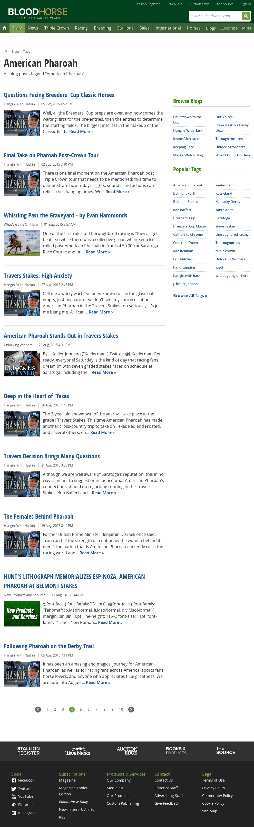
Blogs (211, 28)
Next (131, 709)
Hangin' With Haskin (19, 104)
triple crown (225, 251)
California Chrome (188, 234)
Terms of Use (213, 780)
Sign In (246, 4)
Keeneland (224, 193)
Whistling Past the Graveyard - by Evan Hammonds (65, 216)
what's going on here (232, 275)
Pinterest (22, 804)
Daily (17, 28)
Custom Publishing (123, 803)
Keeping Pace (183, 147)
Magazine (67, 780)
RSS (62, 817)
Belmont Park (184, 193)
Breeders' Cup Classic (190, 226)
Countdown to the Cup (187, 120)
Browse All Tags (188, 295)
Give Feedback (166, 803)
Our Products (118, 795)
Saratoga (223, 218)
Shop (176, 750)
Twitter (20, 788)
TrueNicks (174, 4)
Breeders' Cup (184, 218)
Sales (145, 28)
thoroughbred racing (232, 234)
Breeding (102, 28)
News (33, 28)
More (247, 28)
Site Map (209, 811)
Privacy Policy (213, 787)
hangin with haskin (188, 275)
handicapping (184, 267)
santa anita (225, 209)
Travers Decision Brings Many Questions (52, 457)
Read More (80, 131)
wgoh (220, 267)
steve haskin (225, 226)
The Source (225, 4)
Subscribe (229, 28)
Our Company (119, 780)
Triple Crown (56, 28)
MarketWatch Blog (188, 155)
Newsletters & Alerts (76, 809)
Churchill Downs (186, 242)
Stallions (125, 28)
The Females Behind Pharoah (38, 517)
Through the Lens (229, 138)
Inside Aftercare (186, 138)
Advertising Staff (168, 795)
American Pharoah (188, 185)
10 (121, 709)
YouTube (22, 796)
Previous (38, 709)
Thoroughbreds (228, 242)
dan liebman (183, 251)
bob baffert (182, 209)
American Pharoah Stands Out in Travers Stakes (61, 336)
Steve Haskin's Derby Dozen (232, 128)
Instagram (23, 812)
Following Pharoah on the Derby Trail (49, 647)
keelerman (224, 185)
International (168, 28)
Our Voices (224, 117)
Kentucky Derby (228, 201)
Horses (194, 28)
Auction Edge (199, 4)
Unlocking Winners (18, 345)
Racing (81, 28)
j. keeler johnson (186, 283)
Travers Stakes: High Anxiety (38, 276)
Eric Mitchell (183, 259)
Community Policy (217, 795)
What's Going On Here (21, 224)
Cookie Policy (213, 803)
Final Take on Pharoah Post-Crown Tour (51, 156)
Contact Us (163, 780)
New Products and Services (24, 595)
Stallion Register (147, 4)
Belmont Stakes (185, 201)
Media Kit (115, 787)
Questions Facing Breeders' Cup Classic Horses (59, 95)
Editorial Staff (166, 787)
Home (6, 51)
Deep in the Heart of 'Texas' (37, 397)
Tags (26, 51)
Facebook (22, 780)
